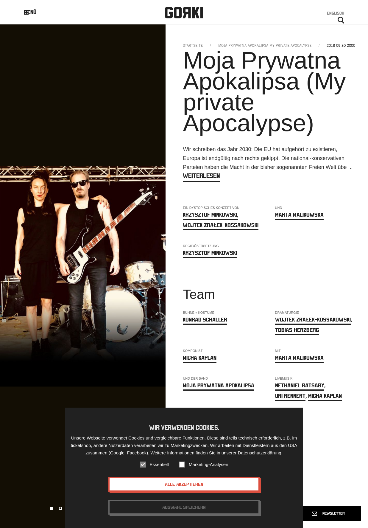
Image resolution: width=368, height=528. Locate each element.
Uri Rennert (290, 395)
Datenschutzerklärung (259, 455)
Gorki (184, 13)
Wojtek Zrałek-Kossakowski (220, 225)
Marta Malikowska (299, 214)
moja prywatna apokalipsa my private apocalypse (264, 45)
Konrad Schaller (205, 319)
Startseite (193, 45)
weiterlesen (201, 176)
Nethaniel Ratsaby (299, 385)
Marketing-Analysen (208, 467)
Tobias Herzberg (297, 330)
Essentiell (159, 467)
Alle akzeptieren (184, 487)
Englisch (335, 13)
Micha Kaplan (199, 357)
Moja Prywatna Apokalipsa (218, 385)
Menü (35, 12)
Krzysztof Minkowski (210, 214)
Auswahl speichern (184, 510)
